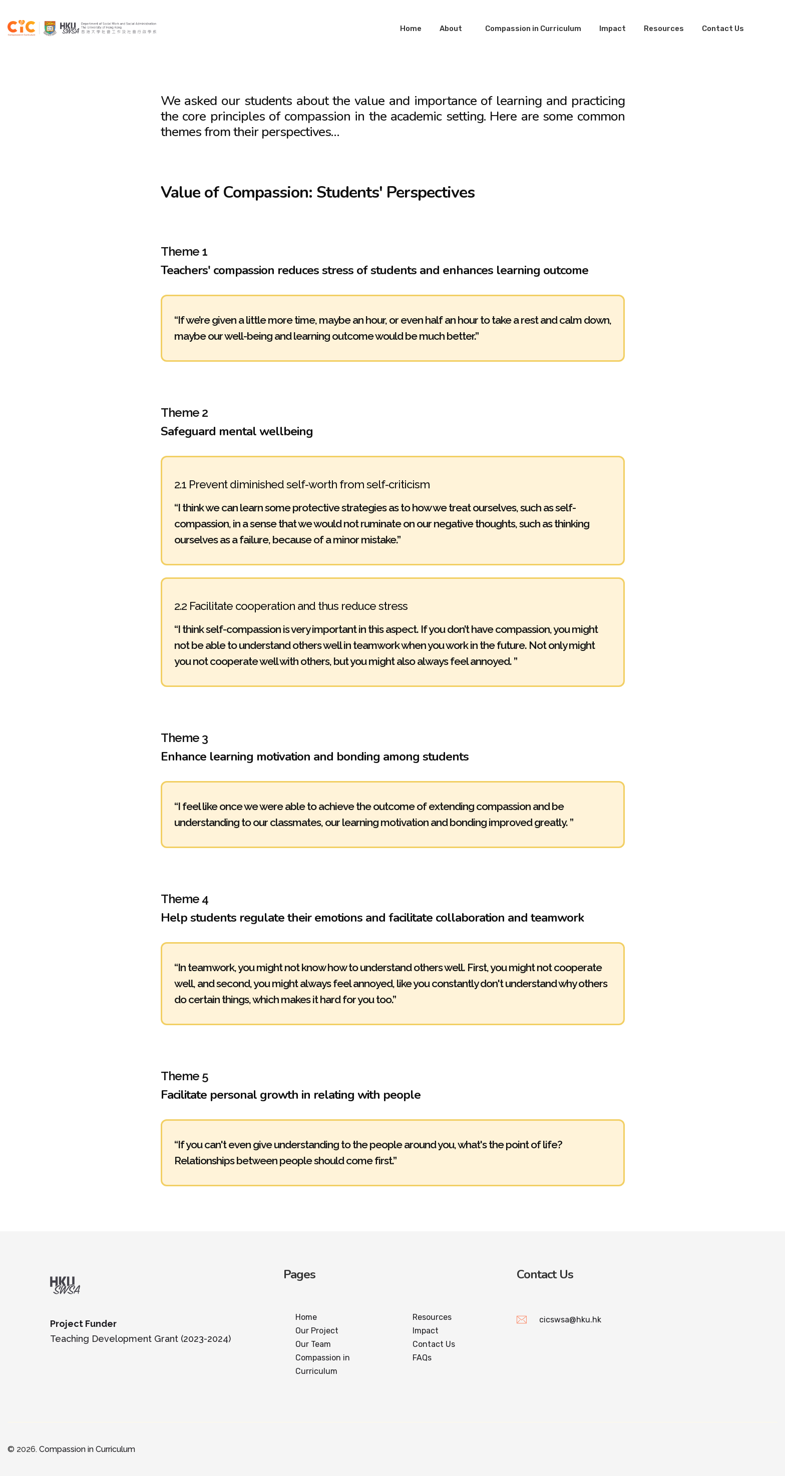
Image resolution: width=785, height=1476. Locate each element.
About (451, 28)
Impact (612, 28)
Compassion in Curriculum (533, 28)
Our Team (313, 1344)
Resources (664, 28)
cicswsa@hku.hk (570, 1319)
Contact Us (723, 28)
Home (411, 28)
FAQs (422, 1357)
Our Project (316, 1330)
